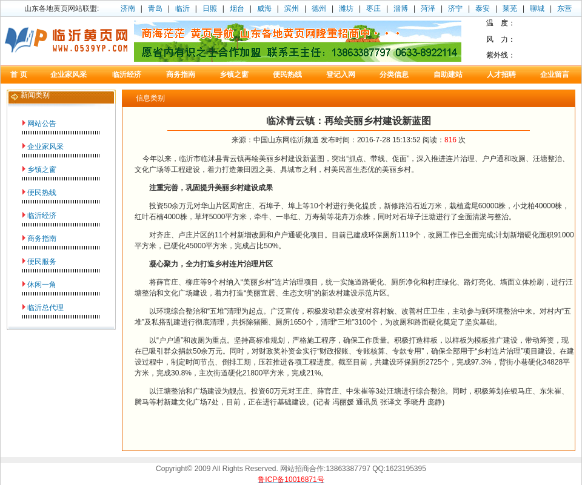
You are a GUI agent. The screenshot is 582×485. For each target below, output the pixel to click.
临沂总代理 (45, 307)
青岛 (155, 8)
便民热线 (41, 192)
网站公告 (41, 123)
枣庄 (373, 8)
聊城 (537, 8)
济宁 (455, 8)
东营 (564, 8)
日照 (209, 8)
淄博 (400, 8)
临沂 (182, 8)
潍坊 (346, 8)
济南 (128, 8)
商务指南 (41, 238)
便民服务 (41, 261)
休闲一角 (41, 284)
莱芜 (510, 8)
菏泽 (428, 8)
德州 (319, 8)
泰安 (482, 8)
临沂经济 (41, 215)
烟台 (237, 8)
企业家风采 (45, 146)
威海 (264, 8)
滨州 (291, 8)
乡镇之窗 (41, 169)
